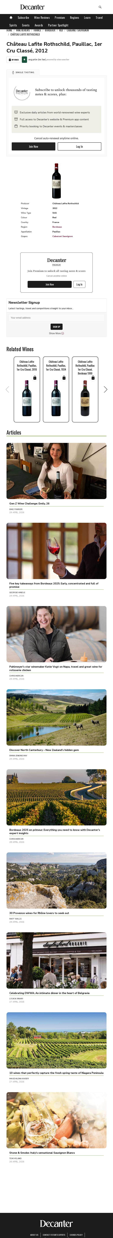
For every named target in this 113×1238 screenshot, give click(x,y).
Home (9, 30)
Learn (87, 17)
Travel (99, 17)
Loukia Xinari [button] (16, 998)
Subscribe (23, 17)
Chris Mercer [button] (16, 676)
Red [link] (61, 30)
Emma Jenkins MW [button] (18, 755)
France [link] (37, 30)
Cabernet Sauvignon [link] (78, 30)
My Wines (13, 60)
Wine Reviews (42, 17)
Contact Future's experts (54, 1234)
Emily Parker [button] (16, 509)
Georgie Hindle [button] (17, 592)
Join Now (33, 146)
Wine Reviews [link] (23, 30)
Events (26, 25)
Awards (39, 25)
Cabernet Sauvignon (62, 236)
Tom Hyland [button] (15, 1158)
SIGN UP (56, 326)
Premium (60, 17)
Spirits (13, 25)
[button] (23, 72)
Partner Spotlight (58, 25)
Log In (79, 146)
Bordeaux (57, 227)
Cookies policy (76, 1234)
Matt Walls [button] (15, 919)
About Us (34, 1234)
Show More (56, 333)
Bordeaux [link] (50, 30)
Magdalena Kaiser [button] (19, 1078)
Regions (74, 17)
